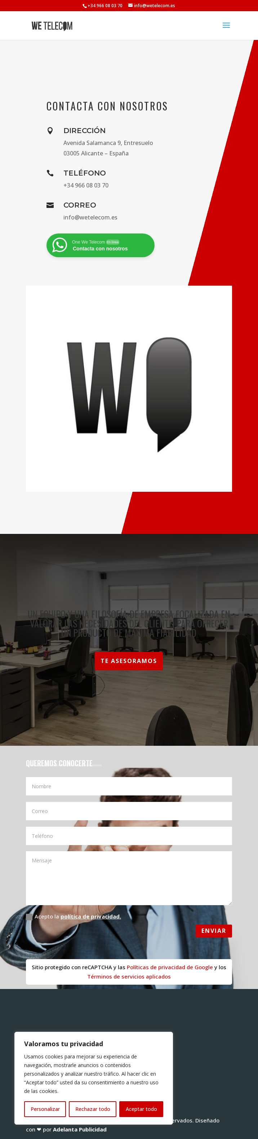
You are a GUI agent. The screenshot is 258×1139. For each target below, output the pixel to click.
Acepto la (73, 916)
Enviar (213, 931)
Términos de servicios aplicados (129, 976)
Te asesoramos (129, 661)
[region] (93, 1078)
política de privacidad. (91, 916)
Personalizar (45, 1109)
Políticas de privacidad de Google (169, 967)
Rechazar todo (92, 1109)
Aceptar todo (141, 1109)
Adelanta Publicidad (80, 1129)
